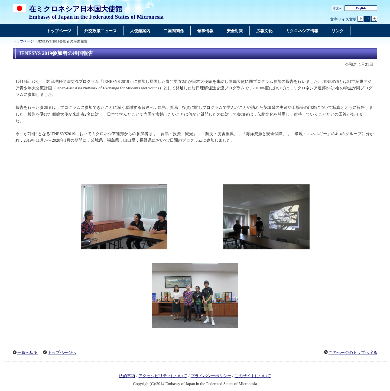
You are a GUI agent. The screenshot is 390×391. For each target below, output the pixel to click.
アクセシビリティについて (162, 376)
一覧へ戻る (27, 352)
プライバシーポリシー (211, 376)
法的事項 (127, 376)
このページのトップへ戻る (353, 352)
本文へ (337, 8)
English (361, 8)
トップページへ (62, 352)
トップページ (23, 41)
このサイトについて (253, 376)
